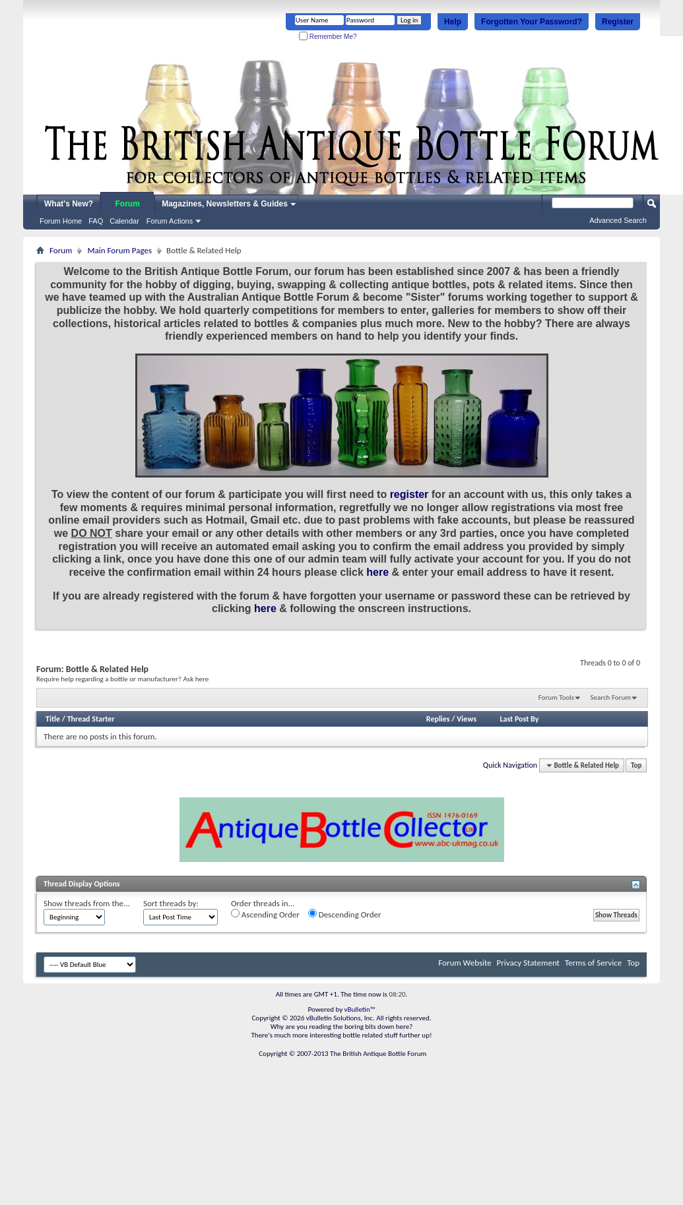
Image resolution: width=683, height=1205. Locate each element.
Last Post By (519, 719)
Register (618, 21)
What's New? (68, 203)
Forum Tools (556, 697)
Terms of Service (593, 963)
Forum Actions (169, 221)
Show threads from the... (87, 903)
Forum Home (61, 221)
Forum (127, 203)
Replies (438, 719)
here (377, 572)
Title (53, 719)
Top (636, 765)
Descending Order (344, 914)
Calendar (124, 221)
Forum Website (464, 963)
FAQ (95, 221)
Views (466, 719)
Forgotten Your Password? (531, 21)
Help (452, 21)
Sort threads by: (171, 903)
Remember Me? (327, 36)
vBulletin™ (359, 1009)
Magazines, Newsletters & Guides (225, 203)
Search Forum (611, 697)
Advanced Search (618, 220)
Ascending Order (265, 914)
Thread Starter (91, 719)
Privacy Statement (528, 963)
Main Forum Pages (119, 250)
